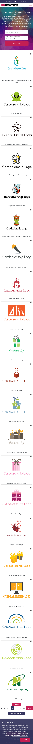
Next (29, 708)
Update (17, 43)
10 (24, 708)
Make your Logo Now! (16, 713)
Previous (16, 705)
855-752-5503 (9, 1)
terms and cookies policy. (20, 736)
